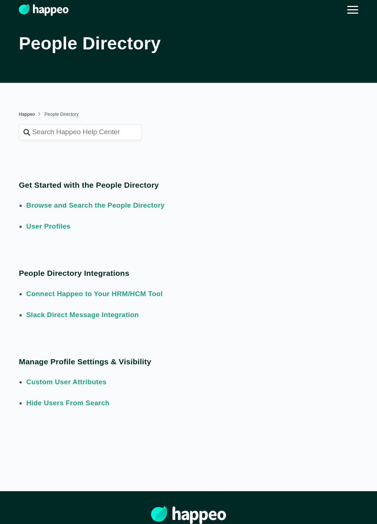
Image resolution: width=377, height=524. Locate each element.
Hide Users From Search (67, 403)
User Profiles (48, 226)
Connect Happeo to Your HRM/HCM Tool (94, 294)
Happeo (27, 114)
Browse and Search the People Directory (95, 205)
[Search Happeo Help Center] (80, 132)
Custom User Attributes (66, 382)
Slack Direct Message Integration (82, 315)
